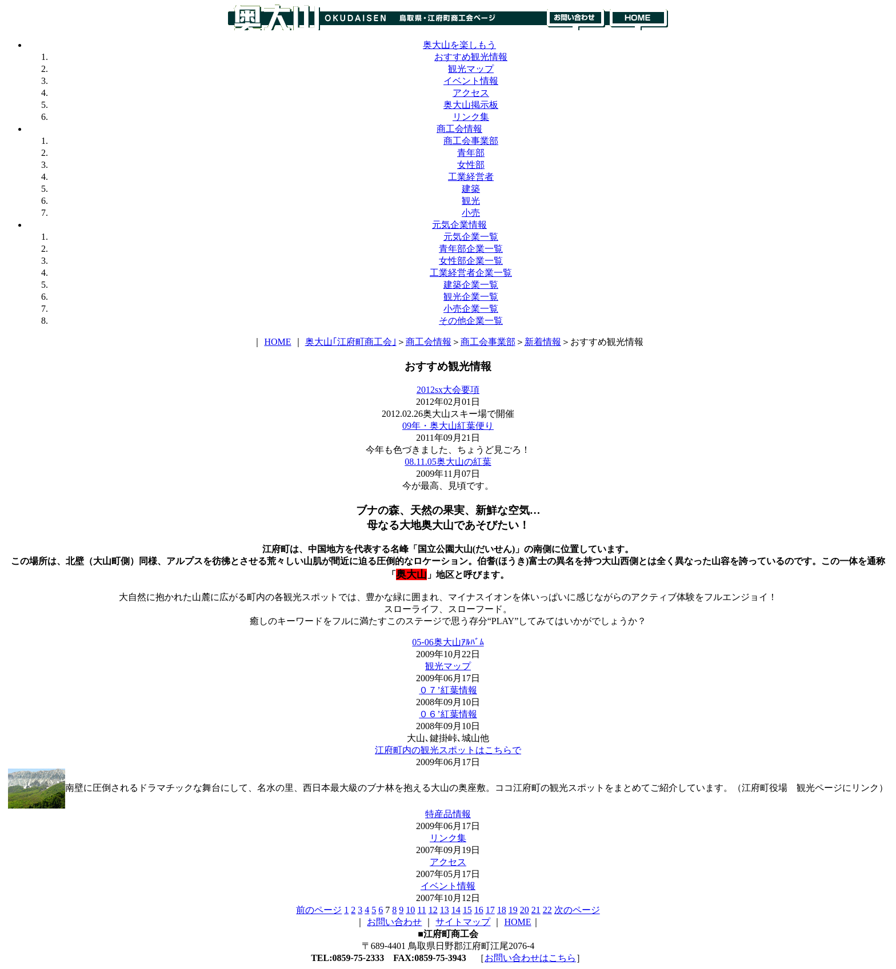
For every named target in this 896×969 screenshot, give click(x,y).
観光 (471, 201)
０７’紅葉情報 (448, 690)
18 (501, 910)
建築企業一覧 (470, 285)
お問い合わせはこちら (530, 958)
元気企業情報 (459, 225)
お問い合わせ (394, 922)
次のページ (577, 910)
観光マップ (471, 69)
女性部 (471, 165)
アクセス (471, 93)
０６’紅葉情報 (448, 714)
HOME (277, 342)
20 (524, 910)
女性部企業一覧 (471, 261)
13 (444, 910)
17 (490, 910)
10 (410, 910)
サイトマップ (462, 922)
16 (478, 910)
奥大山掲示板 (470, 105)
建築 (471, 189)
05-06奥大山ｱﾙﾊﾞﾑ (447, 642)
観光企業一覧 (470, 296)
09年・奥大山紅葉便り (448, 426)
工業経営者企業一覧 (471, 273)
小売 (471, 213)
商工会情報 (459, 129)
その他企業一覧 (471, 320)
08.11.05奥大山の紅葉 (448, 462)
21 (536, 910)
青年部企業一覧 (471, 249)
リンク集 (471, 117)
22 (547, 910)
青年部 (471, 153)
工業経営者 (471, 177)
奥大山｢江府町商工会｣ (351, 342)
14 (456, 910)
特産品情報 (448, 814)
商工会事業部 (470, 141)
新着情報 (543, 342)
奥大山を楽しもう (459, 45)
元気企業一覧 (470, 237)
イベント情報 (470, 81)
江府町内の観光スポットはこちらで (448, 750)
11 (421, 910)
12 (433, 910)
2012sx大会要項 (448, 390)
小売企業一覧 (470, 308)
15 (467, 910)
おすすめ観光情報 (470, 57)
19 (513, 910)
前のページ (319, 910)
